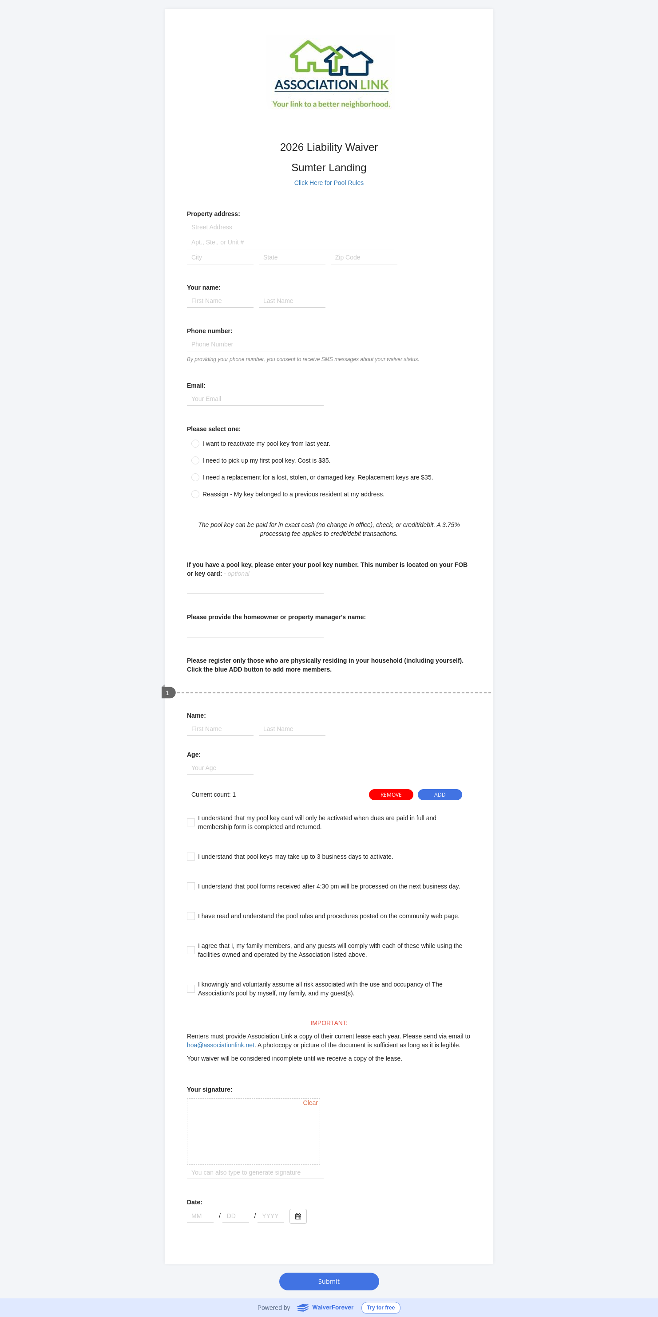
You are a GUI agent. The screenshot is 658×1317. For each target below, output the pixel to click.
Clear (310, 1102)
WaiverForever (325, 1307)
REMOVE (391, 794)
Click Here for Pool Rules (329, 182)
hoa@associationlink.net (220, 1045)
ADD (440, 794)
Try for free (381, 1308)
